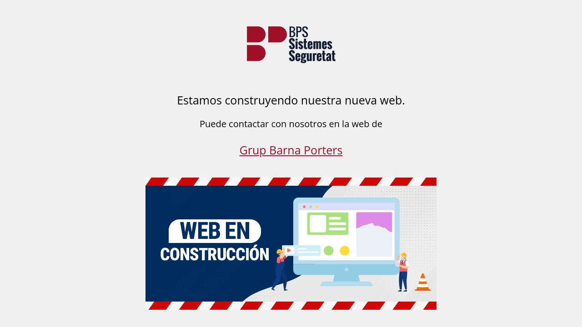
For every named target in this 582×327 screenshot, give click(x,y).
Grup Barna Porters (291, 150)
